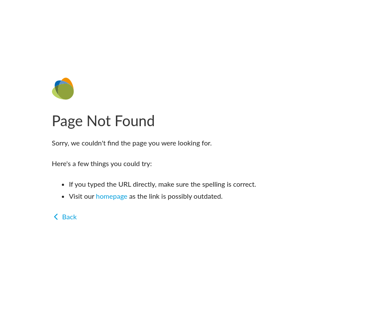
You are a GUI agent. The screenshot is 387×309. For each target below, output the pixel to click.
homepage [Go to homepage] (111, 196)
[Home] (193, 89)
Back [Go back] (64, 216)
